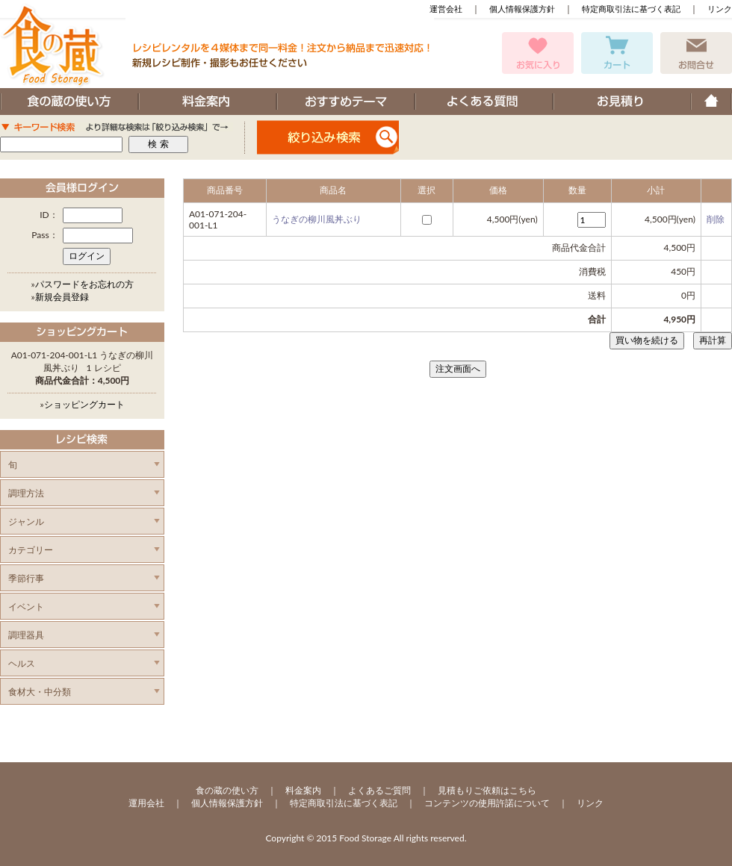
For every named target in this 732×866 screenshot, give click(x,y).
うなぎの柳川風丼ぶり (317, 219)
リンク (719, 8)
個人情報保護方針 (522, 8)
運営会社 (445, 8)
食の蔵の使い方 (227, 790)
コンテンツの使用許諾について (487, 803)
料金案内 (303, 790)
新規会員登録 (62, 296)
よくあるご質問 (379, 790)
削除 (716, 219)
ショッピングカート (84, 404)
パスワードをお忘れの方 (84, 284)
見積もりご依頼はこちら (487, 790)
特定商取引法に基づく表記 (631, 8)
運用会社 (146, 803)
